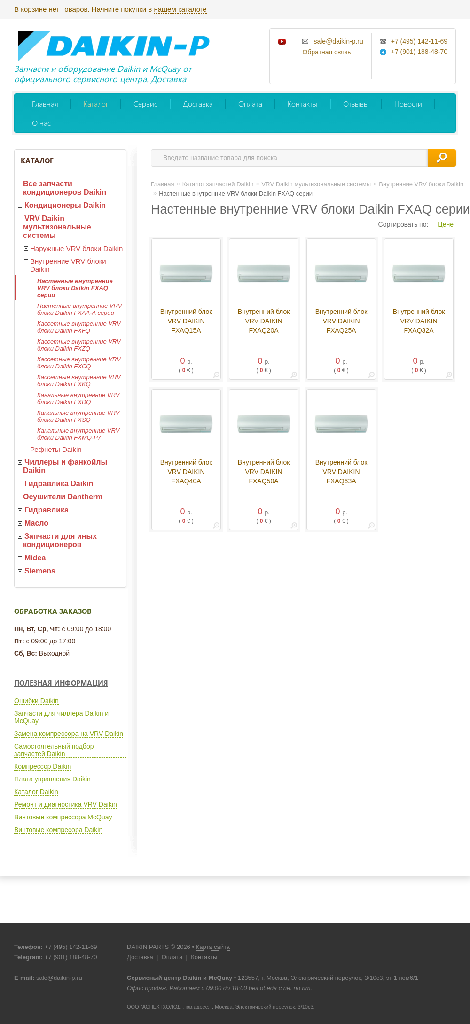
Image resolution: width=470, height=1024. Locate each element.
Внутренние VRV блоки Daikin (68, 265)
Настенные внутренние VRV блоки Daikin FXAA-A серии (79, 309)
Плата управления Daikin (52, 779)
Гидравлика (46, 510)
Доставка (198, 103)
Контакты (303, 103)
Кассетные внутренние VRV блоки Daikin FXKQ (79, 381)
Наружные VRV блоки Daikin (76, 248)
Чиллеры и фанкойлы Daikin (65, 466)
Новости (408, 103)
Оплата (250, 103)
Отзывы (356, 103)
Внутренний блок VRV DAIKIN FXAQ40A (186, 472)
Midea (35, 558)
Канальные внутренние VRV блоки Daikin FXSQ (78, 416)
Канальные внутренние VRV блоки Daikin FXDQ (78, 398)
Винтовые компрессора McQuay (63, 817)
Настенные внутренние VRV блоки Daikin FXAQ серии (75, 287)
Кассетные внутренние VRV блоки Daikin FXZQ (79, 345)
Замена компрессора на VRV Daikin (68, 733)
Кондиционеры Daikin (65, 205)
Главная (45, 103)
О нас (41, 123)
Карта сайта (213, 946)
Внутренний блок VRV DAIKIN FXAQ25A (341, 321)
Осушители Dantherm (62, 497)
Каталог (96, 103)
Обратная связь (326, 52)
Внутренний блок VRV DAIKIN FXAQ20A (264, 321)
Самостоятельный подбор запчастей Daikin (54, 749)
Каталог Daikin (36, 791)
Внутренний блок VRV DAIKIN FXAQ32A (419, 321)
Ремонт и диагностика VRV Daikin (65, 804)
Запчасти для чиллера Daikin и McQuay (61, 717)
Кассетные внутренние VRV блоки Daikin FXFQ (79, 327)
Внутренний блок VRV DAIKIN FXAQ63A (341, 472)
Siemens (39, 571)
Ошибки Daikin (36, 700)
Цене (446, 224)
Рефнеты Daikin (56, 449)
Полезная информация (61, 683)
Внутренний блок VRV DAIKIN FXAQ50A (264, 472)
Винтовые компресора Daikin (58, 829)
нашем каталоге (180, 9)
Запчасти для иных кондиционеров (60, 540)
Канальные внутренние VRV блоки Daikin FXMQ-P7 (78, 434)
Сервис (145, 103)
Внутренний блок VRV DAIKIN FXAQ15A (186, 321)
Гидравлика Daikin (58, 484)
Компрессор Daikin (42, 766)
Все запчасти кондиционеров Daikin (64, 188)
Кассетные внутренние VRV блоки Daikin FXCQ (79, 363)
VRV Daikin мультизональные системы (57, 226)
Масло (36, 523)
